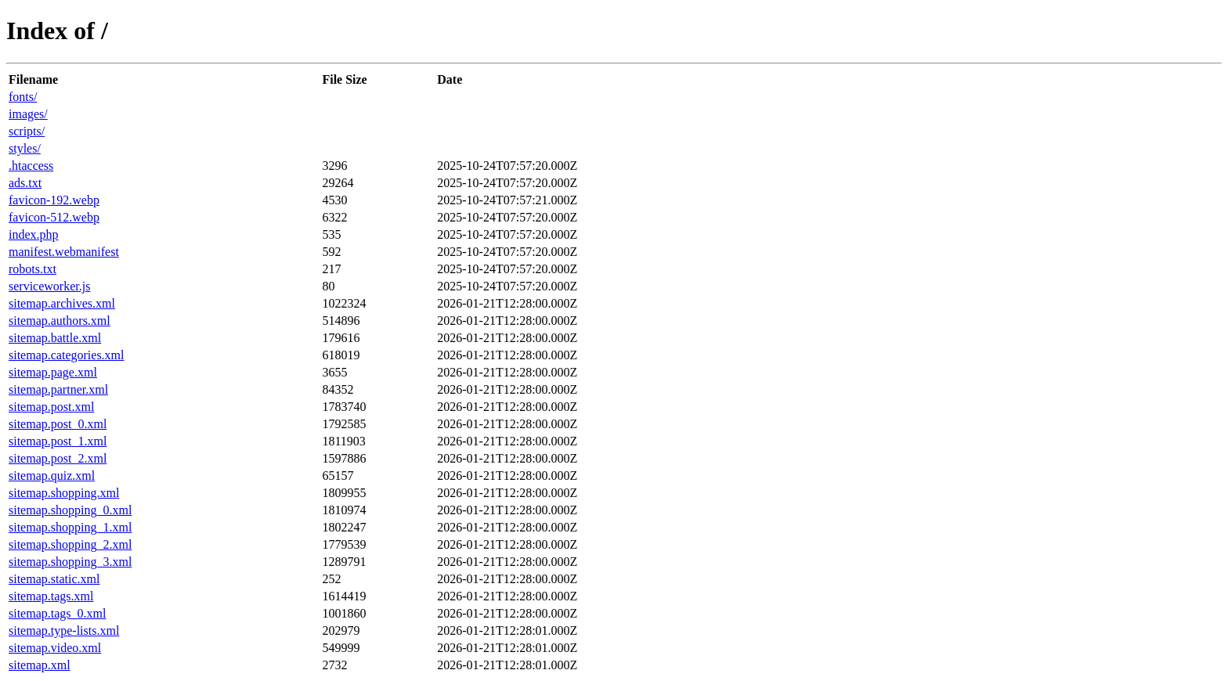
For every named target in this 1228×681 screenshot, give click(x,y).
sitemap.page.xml (53, 372)
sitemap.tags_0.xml (57, 613)
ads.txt (25, 182)
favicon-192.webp (54, 200)
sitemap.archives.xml (62, 303)
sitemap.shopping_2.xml (70, 544)
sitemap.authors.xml (59, 320)
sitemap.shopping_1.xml (70, 527)
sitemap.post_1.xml (58, 441)
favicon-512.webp (54, 217)
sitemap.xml (39, 665)
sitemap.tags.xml (51, 596)
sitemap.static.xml (54, 579)
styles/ (25, 148)
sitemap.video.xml (55, 647)
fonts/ (23, 96)
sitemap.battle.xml (55, 337)
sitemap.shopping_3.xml (70, 561)
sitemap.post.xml (51, 406)
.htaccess (31, 165)
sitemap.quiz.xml (52, 475)
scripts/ (27, 131)
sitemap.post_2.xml (58, 458)
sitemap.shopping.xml (64, 492)
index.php (34, 234)
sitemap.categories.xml (67, 355)
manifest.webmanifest (64, 251)
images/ (28, 114)
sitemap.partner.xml (58, 389)
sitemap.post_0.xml (58, 424)
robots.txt (32, 269)
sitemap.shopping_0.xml (70, 510)
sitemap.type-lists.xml (64, 630)
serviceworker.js (49, 286)
